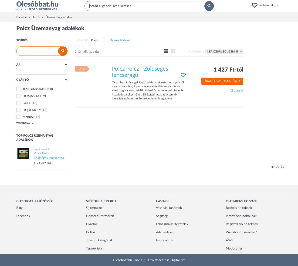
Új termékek (94, 208)
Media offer (234, 248)
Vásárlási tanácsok (169, 208)
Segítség (162, 216)
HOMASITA (31, 96)
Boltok (90, 232)
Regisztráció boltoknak (242, 224)
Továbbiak (25, 123)
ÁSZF (230, 240)
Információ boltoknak (241, 216)
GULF (27, 103)
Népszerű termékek (100, 216)
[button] (266, 5)
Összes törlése (119, 40)
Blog (19, 208)
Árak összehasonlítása (222, 81)
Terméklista (94, 248)
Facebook (23, 216)
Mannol (28, 117)
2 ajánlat (237, 90)
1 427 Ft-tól (228, 70)
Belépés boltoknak (239, 208)
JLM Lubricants (33, 89)
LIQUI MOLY (32, 110)
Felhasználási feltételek (172, 224)
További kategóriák (99, 240)
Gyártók (92, 224)
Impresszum (164, 240)
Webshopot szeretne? (241, 232)
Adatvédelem (165, 232)
